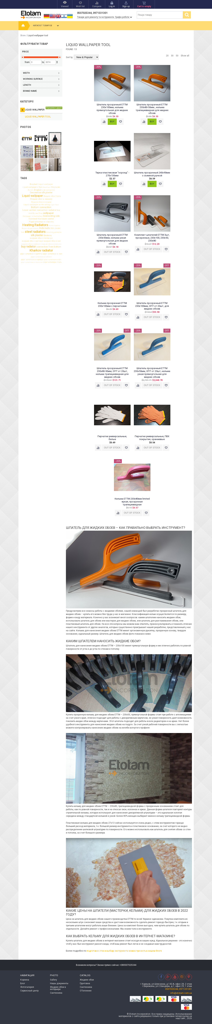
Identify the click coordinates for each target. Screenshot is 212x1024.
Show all (185, 55)
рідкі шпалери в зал (52, 254)
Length (41, 85)
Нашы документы (59, 983)
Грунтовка (85, 983)
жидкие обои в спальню (51, 244)
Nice (57, 205)
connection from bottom (48, 247)
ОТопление (85, 990)
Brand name (41, 91)
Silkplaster (55, 187)
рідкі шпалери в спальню (32, 262)
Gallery (53, 980)
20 (167, 55)
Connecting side (51, 216)
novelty (32, 213)
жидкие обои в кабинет (31, 244)
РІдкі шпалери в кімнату (41, 222)
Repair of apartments (30, 228)
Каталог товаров (46, 25)
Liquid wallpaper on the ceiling (37, 205)
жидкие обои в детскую (32, 241)
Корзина (24, 980)
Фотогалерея (27, 987)
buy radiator (28, 246)
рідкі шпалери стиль (52, 262)
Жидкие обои (87, 980)
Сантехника (56, 993)
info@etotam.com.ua (181, 993)
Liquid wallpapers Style (32, 187)
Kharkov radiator (41, 250)
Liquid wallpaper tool (38, 116)
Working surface (41, 79)
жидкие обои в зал (52, 241)
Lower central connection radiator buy (41, 210)
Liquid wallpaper (41, 109)
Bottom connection (41, 207)
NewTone (46, 187)
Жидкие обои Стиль (52, 196)
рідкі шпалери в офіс (52, 259)
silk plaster (37, 235)
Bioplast (34, 184)
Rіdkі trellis (44, 228)
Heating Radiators (35, 225)
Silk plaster (56, 228)
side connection (48, 190)
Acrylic (31, 190)
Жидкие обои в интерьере (58, 988)
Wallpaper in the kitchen (32, 216)
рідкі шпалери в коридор (32, 259)
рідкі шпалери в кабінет (41, 257)
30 (172, 55)
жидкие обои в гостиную (41, 238)
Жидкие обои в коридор (41, 202)
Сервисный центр (29, 990)
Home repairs (54, 225)
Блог (22, 983)
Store (23, 35)
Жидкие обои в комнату (41, 199)
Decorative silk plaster (41, 192)
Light (53, 205)
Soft (22, 232)
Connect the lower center (41, 219)
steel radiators (35, 231)
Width (41, 73)
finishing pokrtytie (53, 232)
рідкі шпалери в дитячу (31, 254)
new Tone (39, 213)
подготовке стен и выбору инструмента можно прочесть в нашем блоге (124, 951)
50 (177, 55)
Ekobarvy (48, 235)
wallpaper (48, 213)
